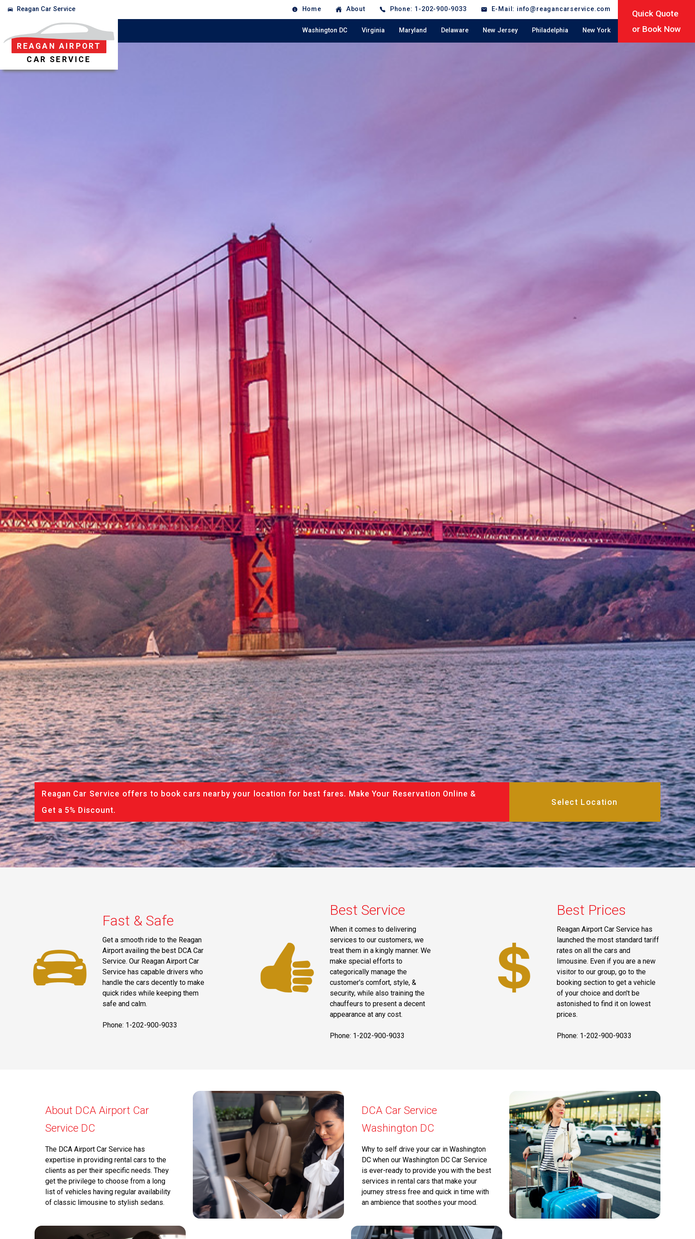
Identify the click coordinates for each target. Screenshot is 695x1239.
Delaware (455, 30)
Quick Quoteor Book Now (656, 21)
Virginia (373, 30)
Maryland (413, 30)
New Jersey (500, 30)
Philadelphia (550, 30)
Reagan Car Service (46, 9)
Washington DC (325, 30)
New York (596, 30)
